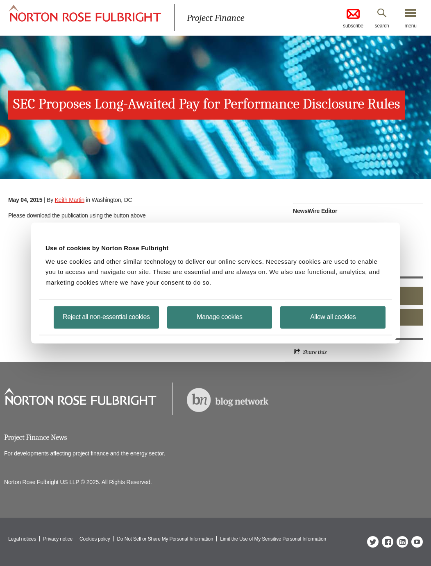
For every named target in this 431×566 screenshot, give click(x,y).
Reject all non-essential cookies (106, 316)
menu (410, 26)
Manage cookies (219, 316)
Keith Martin (69, 200)
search (382, 26)
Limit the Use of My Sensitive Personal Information (273, 539)
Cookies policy (94, 539)
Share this (315, 351)
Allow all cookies (333, 316)
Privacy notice (58, 539)
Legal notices (22, 539)
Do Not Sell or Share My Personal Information (165, 539)
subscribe (353, 18)
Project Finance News (35, 437)
